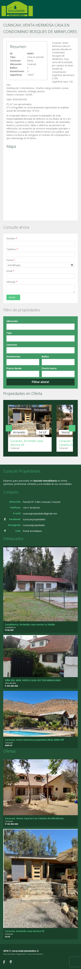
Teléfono (12, 249)
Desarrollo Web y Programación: (15, 954)
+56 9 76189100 (31, 507)
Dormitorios (13, 356)
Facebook (4, 962)
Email (10, 270)
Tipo (9, 332)
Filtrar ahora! (40, 382)
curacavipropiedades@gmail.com (40, 513)
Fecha (10, 260)
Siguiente (72, 428)
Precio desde (13, 368)
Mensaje (11, 281)
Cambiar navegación (3, 6)
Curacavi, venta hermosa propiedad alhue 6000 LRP (34, 739)
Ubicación (12, 321)
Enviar (12, 297)
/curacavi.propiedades (34, 519)
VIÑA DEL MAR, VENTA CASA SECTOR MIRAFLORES (33, 680)
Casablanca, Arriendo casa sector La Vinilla (30, 624)
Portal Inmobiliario (32, 531)
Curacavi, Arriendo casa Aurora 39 (24, 931)
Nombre (11, 238)
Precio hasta (49, 368)
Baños (45, 356)
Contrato (11, 344)
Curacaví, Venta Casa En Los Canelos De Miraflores (34, 818)
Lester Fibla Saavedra (35, 954)
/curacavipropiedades (34, 525)
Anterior (9, 428)
